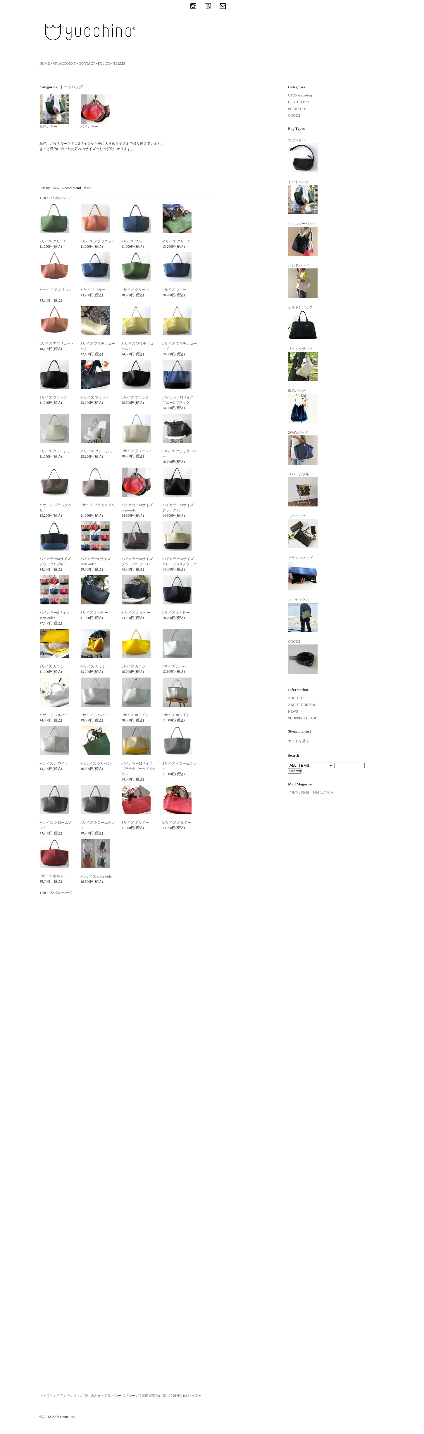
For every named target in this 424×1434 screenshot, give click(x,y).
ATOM (197, 1396)
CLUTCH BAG (299, 102)
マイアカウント (65, 1396)
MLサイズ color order (96, 876)
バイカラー (95, 111)
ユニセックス (303, 615)
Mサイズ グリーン (176, 241)
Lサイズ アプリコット (56, 344)
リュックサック (303, 364)
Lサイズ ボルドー (53, 876)
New (56, 188)
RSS (186, 1396)
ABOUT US (296, 698)
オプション (303, 155)
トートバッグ (71, 87)
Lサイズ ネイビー (176, 613)
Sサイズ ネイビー (94, 613)
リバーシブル (303, 489)
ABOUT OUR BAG (302, 705)
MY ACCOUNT (64, 63)
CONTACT (87, 63)
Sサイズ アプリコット (97, 241)
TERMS (119, 63)
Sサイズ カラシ (51, 666)
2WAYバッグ (303, 447)
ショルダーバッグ (303, 239)
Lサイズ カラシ (133, 666)
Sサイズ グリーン (53, 241)
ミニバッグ (303, 531)
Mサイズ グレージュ (96, 451)
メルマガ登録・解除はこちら (311, 792)
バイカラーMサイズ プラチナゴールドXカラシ (138, 768)
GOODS (294, 115)
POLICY (104, 63)
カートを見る (298, 741)
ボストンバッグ (303, 322)
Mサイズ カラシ (93, 666)
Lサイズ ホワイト (135, 715)
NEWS (293, 711)
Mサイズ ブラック (94, 397)
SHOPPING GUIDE (302, 718)
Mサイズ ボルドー (176, 823)
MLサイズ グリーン (95, 763)
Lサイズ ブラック (135, 397)
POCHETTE (297, 109)
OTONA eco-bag (300, 95)
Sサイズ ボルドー (135, 823)
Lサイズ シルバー (94, 715)
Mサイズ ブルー (93, 290)
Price (87, 188)
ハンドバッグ (303, 280)
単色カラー (54, 111)
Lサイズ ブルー (174, 290)
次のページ (63, 198)
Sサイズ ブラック (53, 397)
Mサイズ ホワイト (53, 763)
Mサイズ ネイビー (135, 613)
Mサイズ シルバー (53, 715)
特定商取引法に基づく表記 (159, 1396)
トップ (44, 1396)
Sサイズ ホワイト (176, 715)
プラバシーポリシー (119, 1396)
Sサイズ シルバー (176, 666)
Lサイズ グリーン (135, 290)
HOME (44, 63)
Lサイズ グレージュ (136, 451)
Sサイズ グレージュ (54, 451)
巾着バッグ (303, 406)
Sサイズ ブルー (133, 241)
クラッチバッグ (303, 573)
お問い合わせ (90, 1396)
